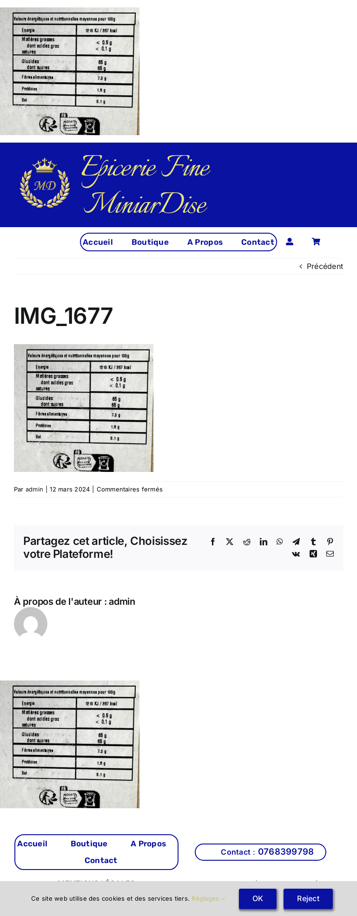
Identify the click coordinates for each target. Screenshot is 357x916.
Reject (308, 898)
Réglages (208, 898)
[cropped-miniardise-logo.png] (45, 160)
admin (34, 489)
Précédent (325, 266)
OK (257, 898)
